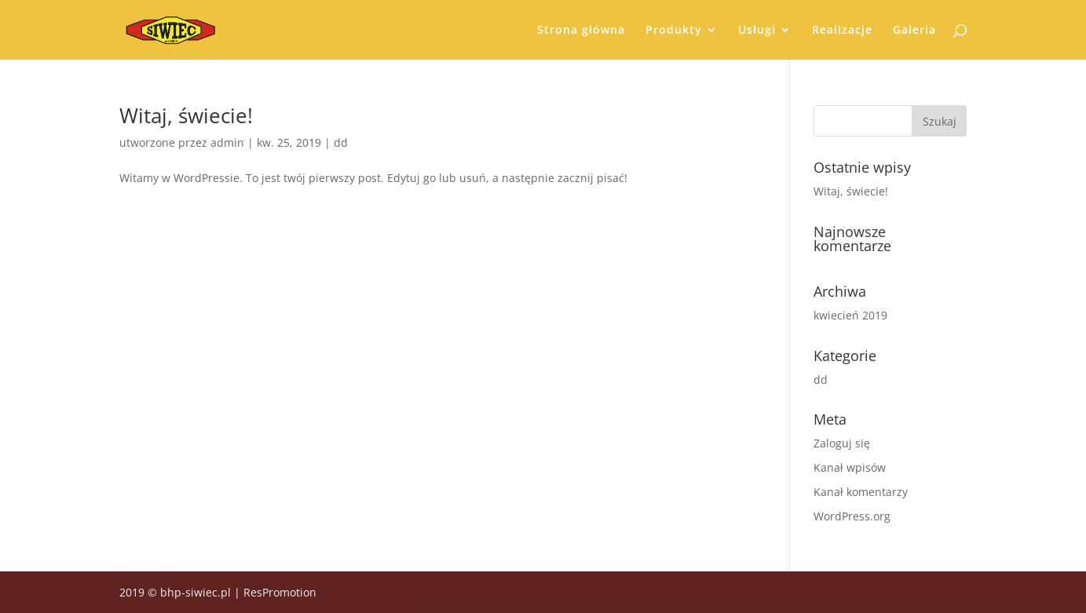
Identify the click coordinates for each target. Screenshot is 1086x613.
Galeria (914, 30)
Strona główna (581, 30)
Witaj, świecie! (186, 115)
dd (341, 142)
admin (227, 142)
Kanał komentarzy (861, 491)
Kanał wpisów (850, 467)
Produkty (673, 30)
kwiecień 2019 (850, 315)
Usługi (757, 30)
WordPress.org (852, 516)
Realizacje (842, 30)
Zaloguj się (842, 443)
